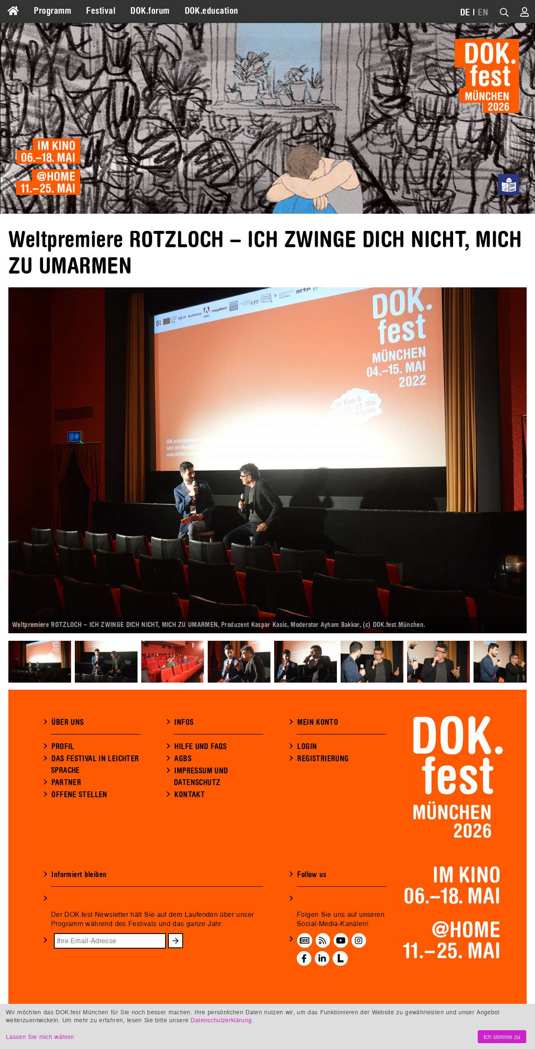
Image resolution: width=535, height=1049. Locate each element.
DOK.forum (149, 11)
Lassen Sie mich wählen (40, 1037)
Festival (100, 11)
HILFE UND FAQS (200, 746)
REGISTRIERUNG (323, 759)
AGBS (182, 759)
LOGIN (307, 746)
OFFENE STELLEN (79, 795)
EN (483, 13)
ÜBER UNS (67, 722)
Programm (52, 11)
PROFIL (62, 746)
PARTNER (66, 782)
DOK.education (211, 11)
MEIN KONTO (317, 722)
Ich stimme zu (502, 1037)
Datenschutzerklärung (221, 1020)
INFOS (184, 722)
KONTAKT (189, 795)
